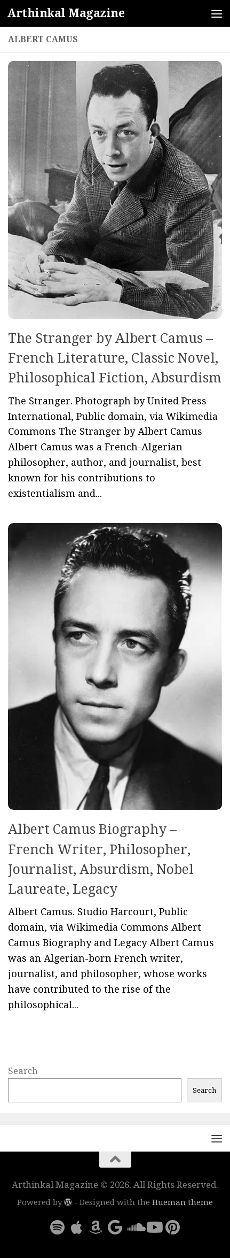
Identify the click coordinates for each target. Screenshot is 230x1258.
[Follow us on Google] (115, 1227)
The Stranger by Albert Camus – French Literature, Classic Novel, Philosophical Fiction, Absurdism (114, 358)
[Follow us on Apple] (76, 1227)
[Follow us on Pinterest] (172, 1227)
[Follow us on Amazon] (96, 1227)
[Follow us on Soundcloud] (134, 1227)
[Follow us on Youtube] (153, 1227)
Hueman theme (182, 1202)
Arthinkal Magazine (65, 13)
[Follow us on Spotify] (57, 1227)
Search (23, 1070)
